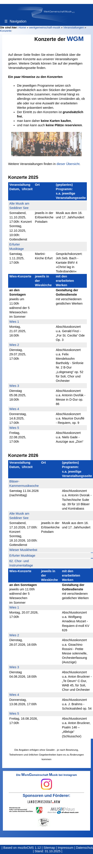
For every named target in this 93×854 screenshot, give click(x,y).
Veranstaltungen (73, 27)
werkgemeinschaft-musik (44, 27)
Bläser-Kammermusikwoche (24, 483)
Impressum (65, 847)
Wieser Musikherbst (23, 550)
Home (22, 27)
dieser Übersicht (68, 164)
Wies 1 (14, 321)
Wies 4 (14, 409)
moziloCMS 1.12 (29, 847)
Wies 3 (14, 386)
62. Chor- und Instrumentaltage (21, 563)
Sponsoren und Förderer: (46, 795)
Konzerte (5, 30)
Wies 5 (14, 428)
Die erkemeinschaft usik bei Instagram (46, 781)
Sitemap (49, 847)
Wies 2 (14, 345)
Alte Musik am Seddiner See (19, 206)
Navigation (15, 21)
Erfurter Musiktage (16, 247)
